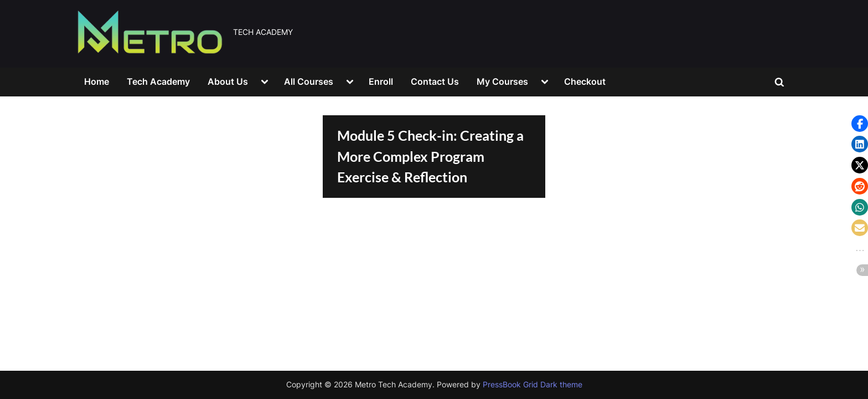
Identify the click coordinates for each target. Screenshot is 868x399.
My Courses (502, 81)
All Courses (308, 81)
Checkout (585, 81)
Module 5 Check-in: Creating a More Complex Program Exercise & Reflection (430, 156)
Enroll (381, 81)
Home (96, 81)
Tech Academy (158, 81)
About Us (228, 81)
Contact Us (435, 81)
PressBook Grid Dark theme (532, 384)
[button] (859, 123)
